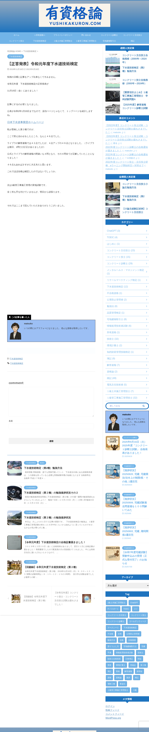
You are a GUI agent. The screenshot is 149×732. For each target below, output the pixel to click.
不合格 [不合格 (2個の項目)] (110, 609)
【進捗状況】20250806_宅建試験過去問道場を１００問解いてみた (135, 491)
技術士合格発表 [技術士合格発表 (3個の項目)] (114, 634)
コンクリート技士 (16, 41)
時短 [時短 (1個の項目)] (139, 634)
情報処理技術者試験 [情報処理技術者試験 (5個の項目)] (124, 628)
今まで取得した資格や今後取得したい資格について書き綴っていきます (74, 724)
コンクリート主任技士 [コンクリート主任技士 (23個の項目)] (117, 590)
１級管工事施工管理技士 (86, 41)
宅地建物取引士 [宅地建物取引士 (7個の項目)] (130, 622)
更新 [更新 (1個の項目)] (109, 640)
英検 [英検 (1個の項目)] (118, 647)
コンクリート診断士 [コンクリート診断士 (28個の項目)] (116, 597)
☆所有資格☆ (39, 35)
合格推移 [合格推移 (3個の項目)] (132, 615)
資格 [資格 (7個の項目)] (109, 653)
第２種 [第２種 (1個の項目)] (143, 640)
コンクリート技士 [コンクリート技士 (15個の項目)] (138, 590)
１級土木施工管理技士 (63, 41)
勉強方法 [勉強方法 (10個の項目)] (111, 615)
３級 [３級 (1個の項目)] (135, 665)
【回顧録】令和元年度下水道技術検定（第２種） (56, 577)
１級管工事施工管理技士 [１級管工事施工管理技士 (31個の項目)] (118, 665)
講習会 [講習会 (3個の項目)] (139, 647)
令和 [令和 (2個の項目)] (120, 609)
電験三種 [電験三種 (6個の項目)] (111, 659)
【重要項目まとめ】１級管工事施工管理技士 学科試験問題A (135, 96)
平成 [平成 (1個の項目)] (109, 628)
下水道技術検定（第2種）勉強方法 (49, 466)
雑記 (132, 41)
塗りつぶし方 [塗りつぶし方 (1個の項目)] (113, 622)
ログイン (109, 682)
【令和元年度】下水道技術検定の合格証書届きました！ (60, 549)
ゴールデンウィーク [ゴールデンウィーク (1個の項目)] (137, 597)
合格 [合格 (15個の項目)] (121, 615)
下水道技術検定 (39, 41)
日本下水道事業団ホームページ (22, 122)
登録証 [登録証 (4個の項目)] (133, 640)
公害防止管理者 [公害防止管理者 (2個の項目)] (133, 609)
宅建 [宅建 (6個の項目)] (143, 622)
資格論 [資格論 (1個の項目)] (119, 653)
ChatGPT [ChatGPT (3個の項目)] (134, 578)
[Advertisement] (31, 233)
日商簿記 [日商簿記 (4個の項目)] (129, 634)
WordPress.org (112, 693)
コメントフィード (113, 689)
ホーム (16, 35)
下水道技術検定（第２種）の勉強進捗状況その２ (56, 493)
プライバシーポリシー (63, 35)
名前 (11, 419)
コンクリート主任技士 (132, 35)
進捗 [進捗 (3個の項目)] (128, 653)
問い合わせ (86, 35)
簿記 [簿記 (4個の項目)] (109, 647)
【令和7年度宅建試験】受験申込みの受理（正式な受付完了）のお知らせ (135, 535)
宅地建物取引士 (109, 41)
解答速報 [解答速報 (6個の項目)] (128, 647)
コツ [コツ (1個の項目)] (136, 584)
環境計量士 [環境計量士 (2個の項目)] (120, 640)
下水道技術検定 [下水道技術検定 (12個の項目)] (130, 603)
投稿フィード (111, 685)
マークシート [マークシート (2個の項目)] (113, 603)
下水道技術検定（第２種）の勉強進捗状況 (53, 521)
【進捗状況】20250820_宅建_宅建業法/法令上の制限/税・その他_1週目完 (135, 468)
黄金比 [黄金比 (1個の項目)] (122, 659)
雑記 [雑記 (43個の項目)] (137, 653)
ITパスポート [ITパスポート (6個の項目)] (113, 584)
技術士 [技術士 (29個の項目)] (140, 628)
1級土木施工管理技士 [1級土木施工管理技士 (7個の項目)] (116, 578)
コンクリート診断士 (109, 35)
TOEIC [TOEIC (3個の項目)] (126, 584)
